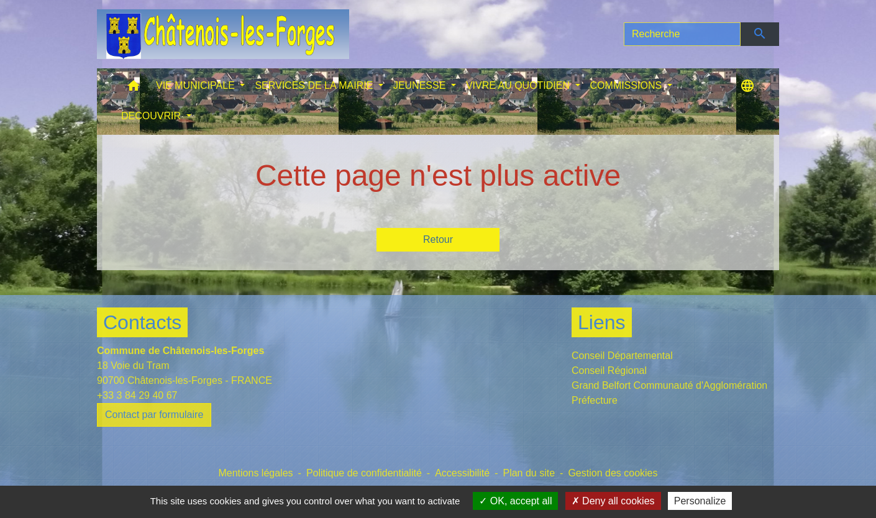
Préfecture (595, 400)
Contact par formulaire (154, 414)
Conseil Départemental (622, 355)
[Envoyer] (760, 34)
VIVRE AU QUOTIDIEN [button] (519, 85)
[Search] (682, 34)
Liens (602, 322)
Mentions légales (255, 473)
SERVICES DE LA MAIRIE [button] (315, 85)
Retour (438, 239)
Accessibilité (462, 473)
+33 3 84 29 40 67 (137, 395)
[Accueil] (223, 34)
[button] (133, 88)
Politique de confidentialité (364, 473)
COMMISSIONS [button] (627, 85)
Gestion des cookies (612, 473)
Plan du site (529, 473)
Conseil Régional (609, 370)
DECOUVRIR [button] (152, 116)
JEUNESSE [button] (421, 85)
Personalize (700, 501)
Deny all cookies (613, 501)
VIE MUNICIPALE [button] (196, 85)
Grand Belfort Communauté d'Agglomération (669, 385)
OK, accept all (515, 501)
